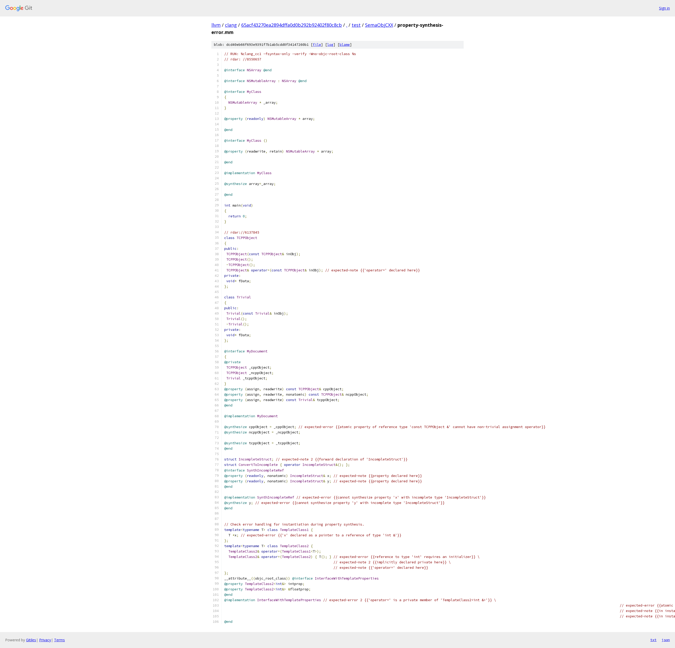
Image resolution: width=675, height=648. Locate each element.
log (330, 44)
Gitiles (31, 639)
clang (231, 25)
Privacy (45, 639)
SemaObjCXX (379, 25)
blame (345, 44)
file (317, 44)
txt (653, 639)
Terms (59, 639)
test (356, 25)
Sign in (664, 8)
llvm (216, 25)
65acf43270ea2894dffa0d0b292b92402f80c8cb (291, 25)
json (666, 639)
